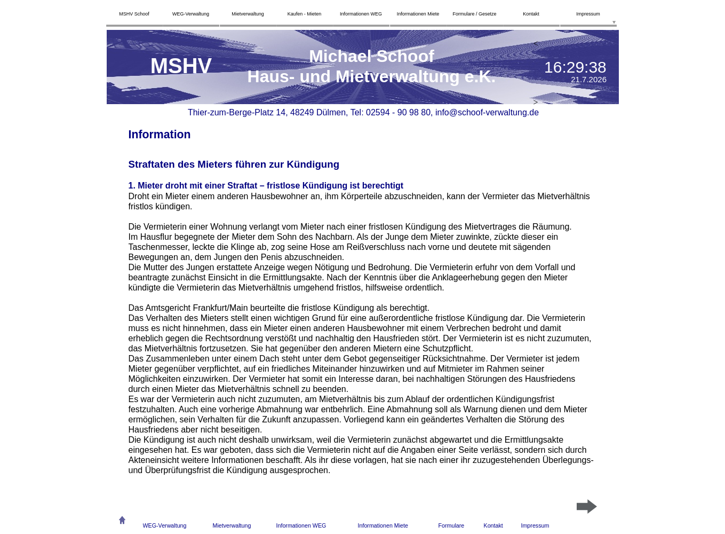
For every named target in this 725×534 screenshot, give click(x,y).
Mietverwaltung (232, 525)
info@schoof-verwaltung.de (487, 112)
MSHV (181, 65)
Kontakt (493, 525)
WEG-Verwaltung (165, 525)
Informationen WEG (301, 525)
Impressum (535, 525)
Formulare (452, 525)
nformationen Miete (383, 525)
